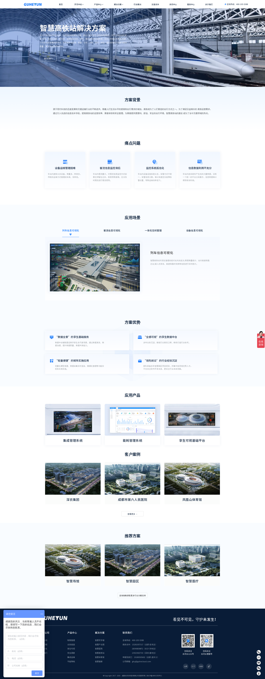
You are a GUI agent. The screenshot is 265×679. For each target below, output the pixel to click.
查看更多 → (132, 514)
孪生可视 (71, 648)
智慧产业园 (99, 644)
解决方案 (118, 4)
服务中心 (191, 4)
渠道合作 (155, 4)
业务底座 (71, 644)
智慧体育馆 (99, 657)
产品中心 (98, 4)
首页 (61, 4)
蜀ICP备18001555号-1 (154, 675)
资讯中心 (173, 4)
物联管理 (71, 640)
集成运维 (71, 657)
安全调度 (71, 652)
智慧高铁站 (99, 652)
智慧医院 (99, 648)
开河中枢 (78, 4)
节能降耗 (71, 661)
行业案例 (137, 4)
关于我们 (209, 4)
